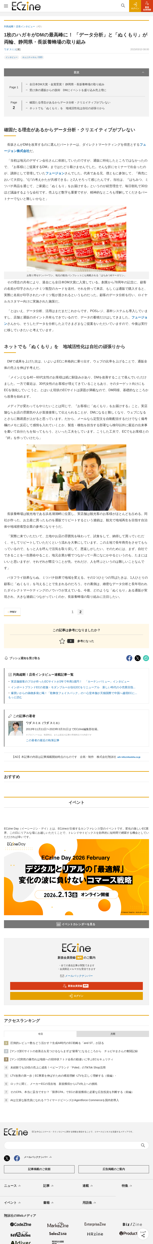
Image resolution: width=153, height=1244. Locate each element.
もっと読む (15, 697)
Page (13, 87)
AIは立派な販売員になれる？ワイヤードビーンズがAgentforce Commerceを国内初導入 (64, 1100)
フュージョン (55, 173)
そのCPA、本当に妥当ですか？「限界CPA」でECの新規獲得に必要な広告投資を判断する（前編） (72, 1092)
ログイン (76, 996)
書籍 (48, 1203)
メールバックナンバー (76, 975)
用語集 (89, 1203)
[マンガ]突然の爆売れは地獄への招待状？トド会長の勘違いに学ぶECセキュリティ (61, 1059)
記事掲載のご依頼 (39, 1169)
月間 (112, 1034)
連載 (87, 1186)
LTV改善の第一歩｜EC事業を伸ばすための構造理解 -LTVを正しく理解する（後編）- (63, 1075)
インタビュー (12, 57)
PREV (11, 612)
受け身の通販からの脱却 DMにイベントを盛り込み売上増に (67, 90)
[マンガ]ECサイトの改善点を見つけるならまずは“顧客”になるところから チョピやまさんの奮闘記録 (74, 1051)
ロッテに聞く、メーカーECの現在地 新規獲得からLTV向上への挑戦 (53, 1083)
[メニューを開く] (6, 6)
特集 (127, 1186)
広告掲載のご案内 (114, 1169)
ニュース (12, 1186)
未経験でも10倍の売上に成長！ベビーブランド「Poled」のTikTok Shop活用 (58, 1067)
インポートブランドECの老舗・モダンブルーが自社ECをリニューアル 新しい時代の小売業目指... (73, 687)
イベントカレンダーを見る (76, 924)
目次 (109, 72)
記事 (48, 1186)
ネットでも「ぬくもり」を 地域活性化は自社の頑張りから (67, 108)
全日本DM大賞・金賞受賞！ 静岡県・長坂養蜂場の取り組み (66, 84)
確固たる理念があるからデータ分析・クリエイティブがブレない (69, 102)
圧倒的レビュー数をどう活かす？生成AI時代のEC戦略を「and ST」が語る (57, 1043)
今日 (40, 1034)
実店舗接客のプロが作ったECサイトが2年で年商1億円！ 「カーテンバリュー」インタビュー (70, 681)
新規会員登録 (75, 986)
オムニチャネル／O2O (32, 57)
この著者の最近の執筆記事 (42, 740)
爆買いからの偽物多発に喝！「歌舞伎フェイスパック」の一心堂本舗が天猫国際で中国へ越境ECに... (74, 693)
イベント (12, 1203)
